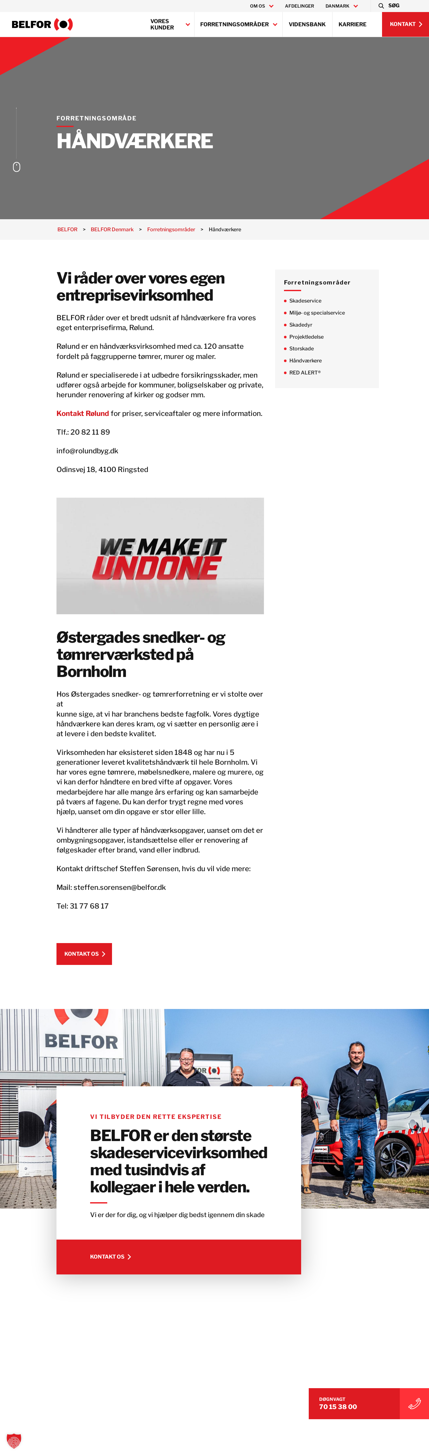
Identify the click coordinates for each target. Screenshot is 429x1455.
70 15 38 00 (346, 1406)
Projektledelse (311, 337)
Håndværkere (310, 361)
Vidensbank (307, 24)
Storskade (306, 349)
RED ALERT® (309, 373)
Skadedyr (305, 325)
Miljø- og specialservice (321, 313)
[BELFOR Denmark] (42, 24)
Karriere (352, 24)
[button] (388, 6)
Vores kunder (162, 24)
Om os (257, 6)
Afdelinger (299, 6)
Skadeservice (310, 301)
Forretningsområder (234, 24)
